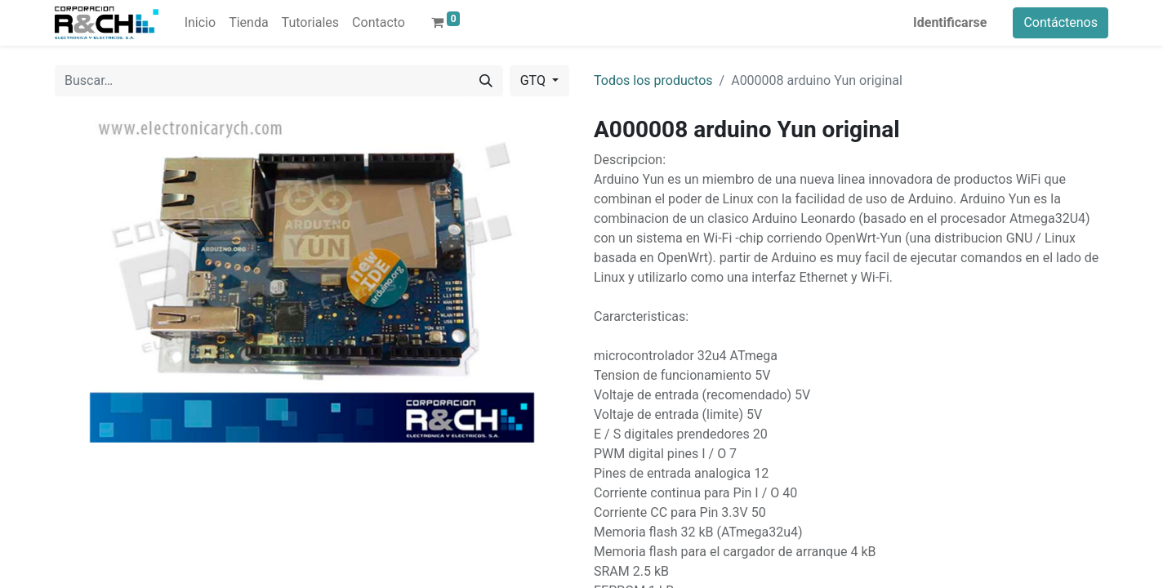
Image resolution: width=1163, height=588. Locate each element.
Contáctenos (1060, 22)
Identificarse (950, 22)
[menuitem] (200, 23)
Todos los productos (653, 80)
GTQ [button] (534, 80)
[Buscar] (486, 80)
